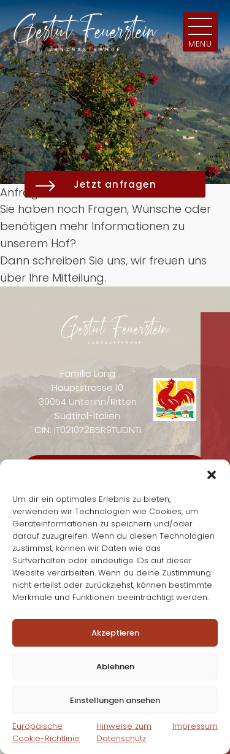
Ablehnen (115, 666)
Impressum (195, 726)
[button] (211, 475)
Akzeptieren (115, 633)
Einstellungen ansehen (115, 700)
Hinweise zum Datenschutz (123, 732)
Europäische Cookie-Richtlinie (46, 732)
